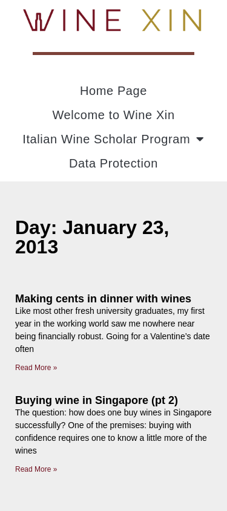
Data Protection (113, 163)
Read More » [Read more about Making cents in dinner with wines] (36, 367)
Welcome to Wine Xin (113, 115)
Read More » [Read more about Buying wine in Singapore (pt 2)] (36, 469)
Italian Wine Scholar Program (113, 139)
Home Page (113, 90)
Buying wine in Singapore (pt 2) (96, 400)
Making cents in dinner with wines (103, 299)
